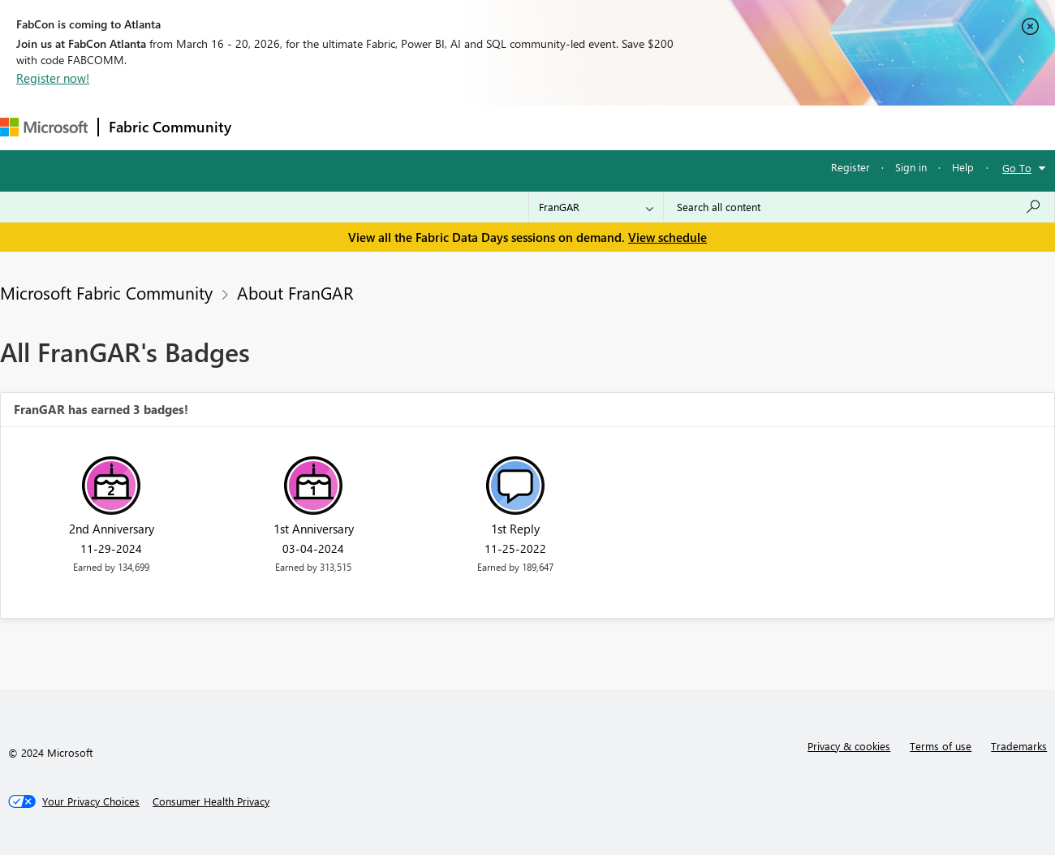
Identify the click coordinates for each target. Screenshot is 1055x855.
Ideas (406, 127)
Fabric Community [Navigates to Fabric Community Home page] (170, 126)
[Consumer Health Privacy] (211, 801)
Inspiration (339, 127)
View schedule (667, 237)
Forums (268, 127)
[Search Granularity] (596, 207)
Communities (478, 127)
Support (682, 127)
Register (850, 167)
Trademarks (1019, 746)
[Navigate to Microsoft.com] (44, 127)
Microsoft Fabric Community (106, 292)
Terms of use (940, 746)
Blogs (551, 127)
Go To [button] (1016, 168)
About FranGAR (295, 292)
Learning (613, 127)
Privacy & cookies (848, 746)
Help (963, 167)
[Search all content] (859, 207)
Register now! (52, 78)
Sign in (911, 167)
